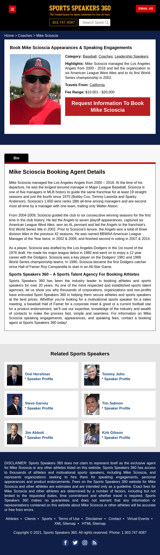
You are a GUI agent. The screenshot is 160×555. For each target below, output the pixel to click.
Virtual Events (138, 519)
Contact (115, 519)
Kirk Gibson (112, 433)
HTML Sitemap (94, 523)
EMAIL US (145, 8)
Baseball (90, 56)
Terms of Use (68, 519)
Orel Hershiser (37, 374)
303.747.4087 (63, 22)
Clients (30, 519)
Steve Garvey (36, 403)
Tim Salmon (112, 403)
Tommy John (113, 374)
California (97, 85)
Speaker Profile (40, 379)
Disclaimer (94, 519)
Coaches (106, 56)
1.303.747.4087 (134, 532)
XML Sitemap (65, 523)
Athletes (11, 519)
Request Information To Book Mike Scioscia (107, 106)
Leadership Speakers (132, 56)
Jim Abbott (34, 433)
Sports (47, 519)
